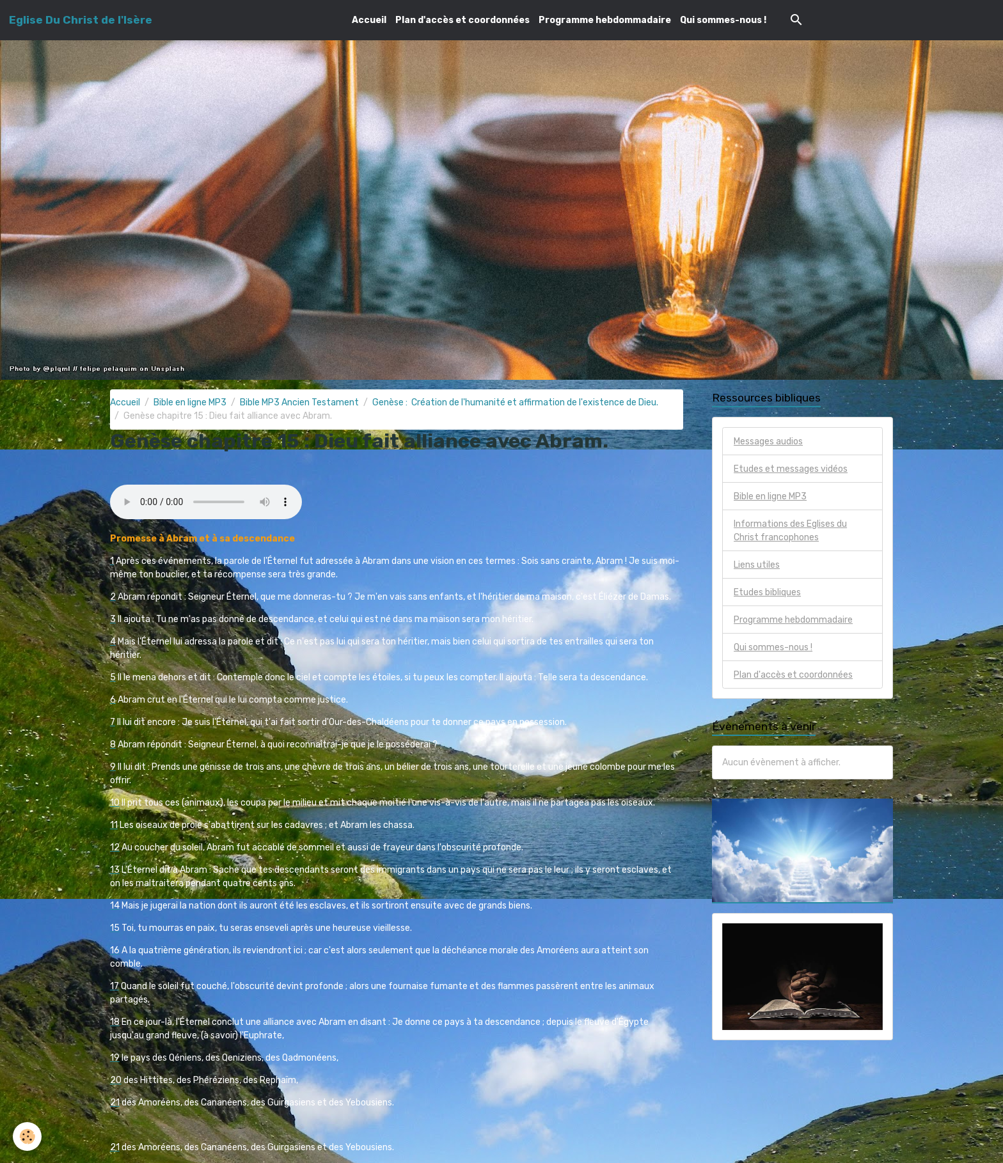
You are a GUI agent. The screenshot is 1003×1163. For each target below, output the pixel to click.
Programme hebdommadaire (605, 20)
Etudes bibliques (767, 592)
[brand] (80, 20)
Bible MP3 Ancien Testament (299, 402)
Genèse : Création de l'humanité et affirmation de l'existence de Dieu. (515, 402)
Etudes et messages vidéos (791, 469)
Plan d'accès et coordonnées (462, 20)
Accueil (369, 20)
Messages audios (768, 441)
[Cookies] (27, 1136)
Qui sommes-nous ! (723, 20)
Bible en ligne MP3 (190, 402)
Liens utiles (757, 564)
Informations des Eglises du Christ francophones (790, 531)
